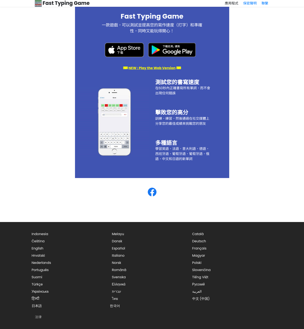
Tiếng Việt (200, 277)
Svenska (119, 277)
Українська (40, 291)
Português (40, 269)
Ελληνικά (118, 284)
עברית (116, 291)
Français (199, 248)
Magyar (198, 255)
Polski (197, 262)
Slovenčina (201, 269)
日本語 (37, 305)
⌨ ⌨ (152, 68)
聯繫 (265, 3)
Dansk (117, 241)
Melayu (118, 234)
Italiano (118, 255)
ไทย (115, 298)
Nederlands (41, 262)
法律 (38, 317)
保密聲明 (250, 3)
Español (118, 248)
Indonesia (40, 234)
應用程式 (231, 3)
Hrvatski (38, 255)
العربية (197, 291)
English (38, 248)
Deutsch (199, 241)
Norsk (116, 262)
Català (198, 234)
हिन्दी (35, 298)
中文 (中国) (201, 298)
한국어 (115, 305)
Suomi (37, 277)
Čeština (38, 241)
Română (119, 269)
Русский (198, 284)
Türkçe (37, 284)
